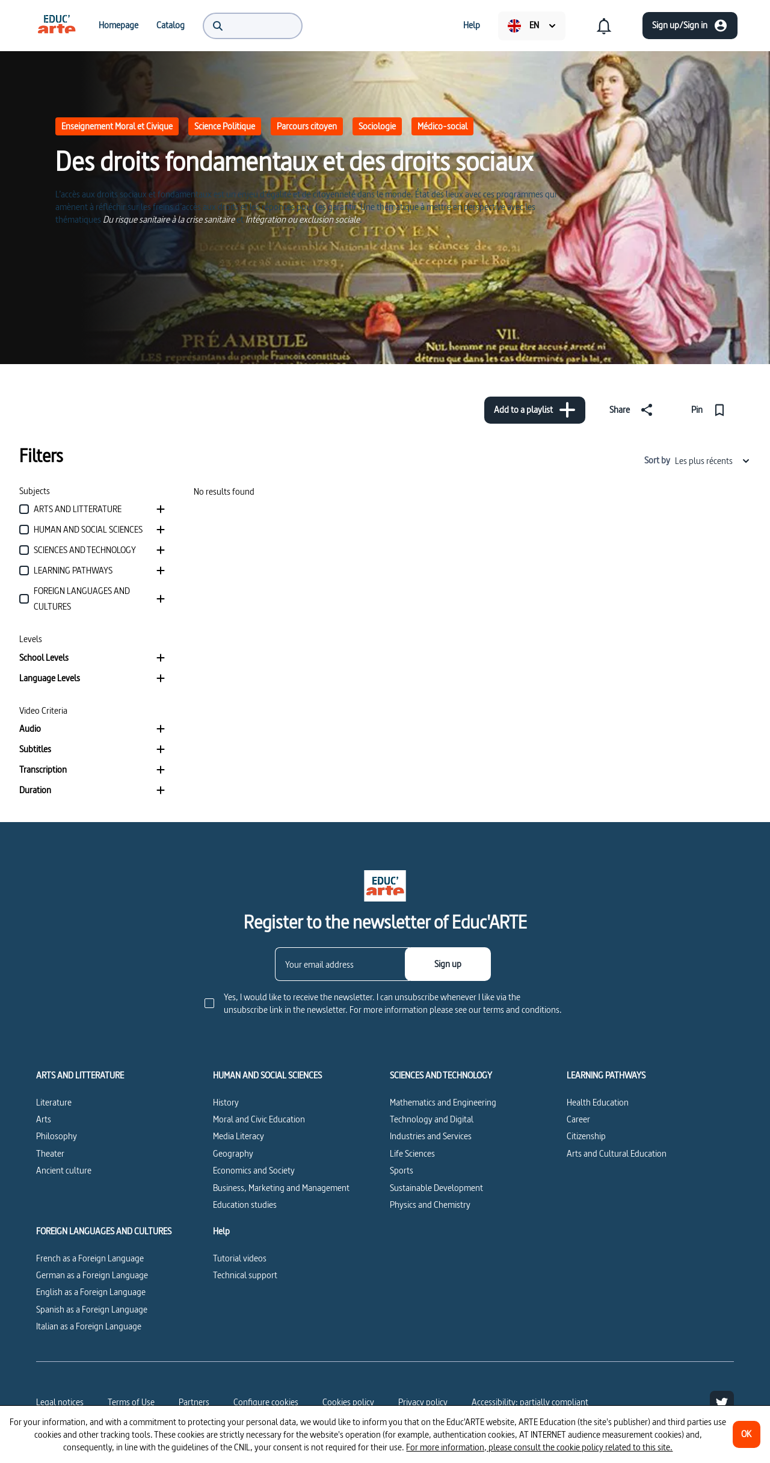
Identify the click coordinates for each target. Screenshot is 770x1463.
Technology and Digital (431, 1119)
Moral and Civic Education (259, 1119)
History (226, 1102)
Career (578, 1119)
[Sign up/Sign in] (690, 25)
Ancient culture (63, 1170)
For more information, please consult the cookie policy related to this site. (539, 1447)
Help (221, 1231)
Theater (50, 1153)
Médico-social (442, 126)
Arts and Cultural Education (617, 1153)
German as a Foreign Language (92, 1275)
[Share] (633, 409)
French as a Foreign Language (90, 1258)
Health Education (598, 1102)
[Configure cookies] (265, 1402)
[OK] (746, 1434)
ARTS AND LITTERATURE (80, 1075)
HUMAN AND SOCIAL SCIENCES (267, 1075)
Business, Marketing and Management (281, 1187)
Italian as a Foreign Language (88, 1326)
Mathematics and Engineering (443, 1102)
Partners (194, 1402)
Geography (233, 1153)
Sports (401, 1170)
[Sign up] (448, 964)
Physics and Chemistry (430, 1204)
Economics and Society (254, 1170)
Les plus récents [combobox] (713, 460)
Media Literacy (238, 1136)
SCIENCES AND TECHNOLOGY (441, 1075)
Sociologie (377, 126)
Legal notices (60, 1402)
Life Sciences (412, 1153)
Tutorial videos (239, 1258)
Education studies (245, 1204)
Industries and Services (431, 1136)
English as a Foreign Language (91, 1291)
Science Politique (224, 126)
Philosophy (56, 1136)
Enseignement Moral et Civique (117, 126)
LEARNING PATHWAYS (606, 1075)
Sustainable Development (436, 1187)
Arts (43, 1119)
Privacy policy (423, 1402)
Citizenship (586, 1136)
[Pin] (711, 409)
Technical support (245, 1275)
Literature (54, 1102)
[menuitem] (56, 25)
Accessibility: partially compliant (530, 1402)
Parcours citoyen (307, 126)
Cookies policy (348, 1402)
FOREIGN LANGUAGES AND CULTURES (103, 1231)
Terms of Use (131, 1402)
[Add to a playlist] (534, 410)
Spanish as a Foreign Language (91, 1309)
